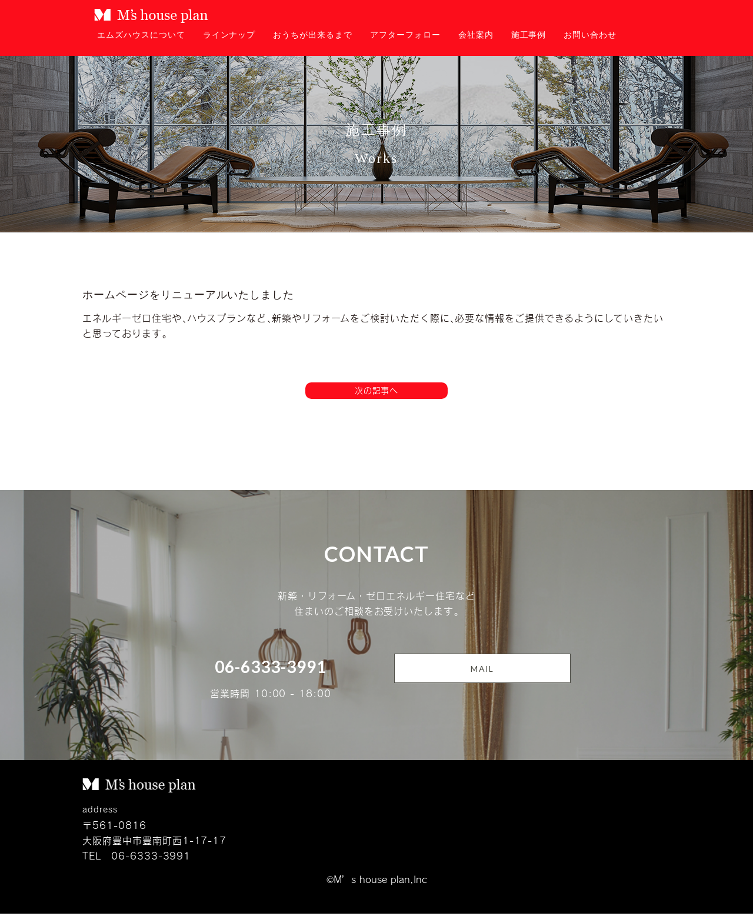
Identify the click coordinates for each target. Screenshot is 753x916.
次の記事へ (377, 391)
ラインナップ (229, 35)
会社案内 (476, 35)
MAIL (482, 671)
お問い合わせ (590, 35)
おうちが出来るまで (312, 35)
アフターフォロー (405, 35)
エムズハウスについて (141, 35)
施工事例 (529, 35)
